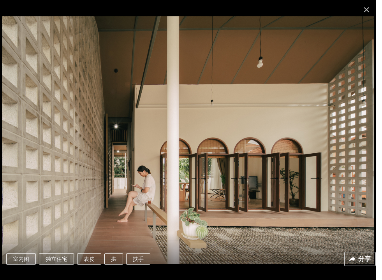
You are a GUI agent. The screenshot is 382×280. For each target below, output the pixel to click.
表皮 (89, 259)
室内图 (21, 259)
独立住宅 (56, 259)
